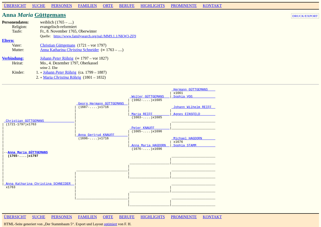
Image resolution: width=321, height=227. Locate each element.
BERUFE (126, 6)
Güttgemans (50, 15)
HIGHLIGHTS (153, 6)
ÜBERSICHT (15, 6)
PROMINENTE (184, 6)
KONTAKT (212, 6)
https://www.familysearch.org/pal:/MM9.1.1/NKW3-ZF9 (95, 36)
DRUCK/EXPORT (305, 16)
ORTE (108, 6)
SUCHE (38, 6)
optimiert (110, 223)
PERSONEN (61, 6)
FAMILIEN (87, 6)
